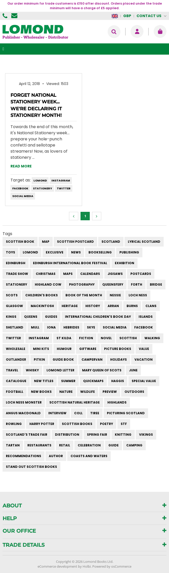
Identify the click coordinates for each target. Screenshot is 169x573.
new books (41, 391)
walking (152, 338)
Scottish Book (20, 241)
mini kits (41, 349)
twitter (64, 188)
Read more (21, 166)
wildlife (87, 391)
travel (12, 370)
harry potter (41, 424)
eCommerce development (57, 566)
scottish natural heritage (74, 402)
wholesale (15, 349)
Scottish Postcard (75, 241)
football (14, 391)
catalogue (16, 381)
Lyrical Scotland (144, 241)
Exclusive (54, 252)
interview (57, 413)
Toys (10, 252)
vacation (143, 359)
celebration (89, 445)
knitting (123, 434)
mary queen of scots (101, 370)
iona (51, 327)
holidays (118, 359)
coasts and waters (89, 456)
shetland (14, 327)
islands (146, 316)
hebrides (71, 327)
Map (45, 241)
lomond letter (60, 370)
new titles (43, 381)
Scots (12, 295)
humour (64, 349)
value (144, 349)
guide (113, 445)
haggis (117, 381)
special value (144, 381)
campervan (92, 359)
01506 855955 (6, 16)
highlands (117, 402)
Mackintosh (42, 306)
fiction (86, 338)
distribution (67, 434)
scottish (128, 338)
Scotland (111, 241)
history (92, 306)
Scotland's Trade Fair (26, 434)
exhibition (124, 263)
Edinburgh (15, 263)
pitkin (39, 359)
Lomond (40, 180)
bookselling (100, 252)
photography (82, 284)
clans (150, 306)
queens (30, 316)
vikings (146, 434)
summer (68, 381)
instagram (60, 180)
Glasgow (14, 306)
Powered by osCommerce (111, 566)
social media (22, 196)
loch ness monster (24, 402)
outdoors (134, 391)
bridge (156, 284)
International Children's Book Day (98, 316)
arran (113, 306)
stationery (42, 188)
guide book (63, 359)
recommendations (23, 456)
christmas (45, 274)
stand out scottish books (31, 467)
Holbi (87, 566)
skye (91, 327)
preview (110, 391)
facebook (20, 188)
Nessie (115, 295)
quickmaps (93, 381)
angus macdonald (23, 413)
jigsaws (115, 274)
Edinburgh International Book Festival (70, 263)
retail (64, 445)
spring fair (97, 434)
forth (136, 284)
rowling (14, 424)
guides (51, 316)
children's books (41, 295)
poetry (106, 424)
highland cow (48, 284)
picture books (117, 349)
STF (124, 424)
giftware (87, 349)
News (76, 252)
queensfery (112, 284)
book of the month (83, 295)
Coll (78, 413)
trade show (17, 274)
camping (134, 445)
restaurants (39, 445)
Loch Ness (138, 295)
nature (66, 391)
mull (35, 327)
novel (106, 338)
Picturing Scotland (126, 413)
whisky (32, 370)
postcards (140, 274)
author (56, 456)
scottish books (77, 424)
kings (11, 316)
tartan (13, 445)
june (133, 370)
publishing (129, 252)
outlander (16, 359)
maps (68, 274)
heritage (70, 306)
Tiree (94, 413)
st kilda (64, 338)
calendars (90, 274)
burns (132, 306)
